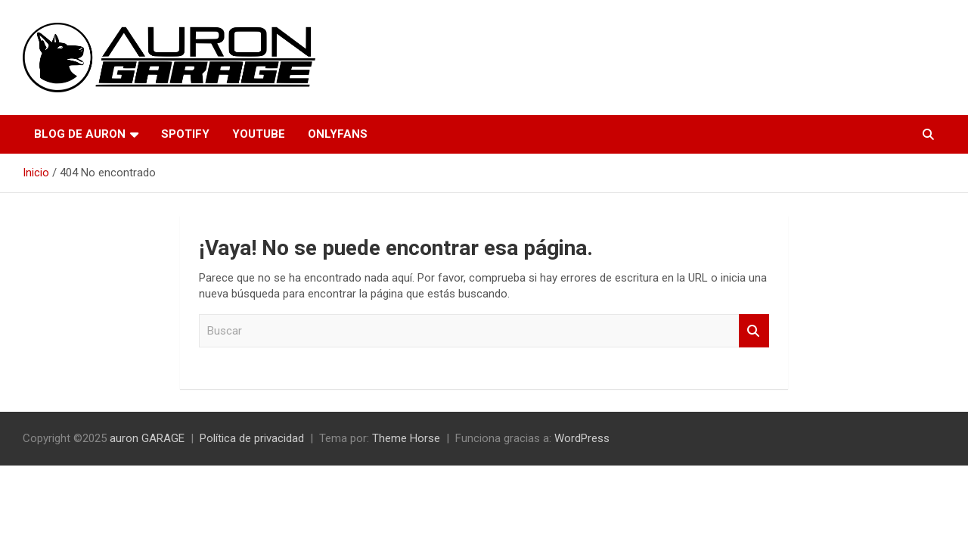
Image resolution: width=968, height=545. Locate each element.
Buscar (754, 331)
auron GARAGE (147, 438)
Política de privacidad (252, 438)
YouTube (258, 134)
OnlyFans (338, 134)
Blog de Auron (80, 134)
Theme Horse (406, 438)
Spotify (185, 134)
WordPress (582, 438)
